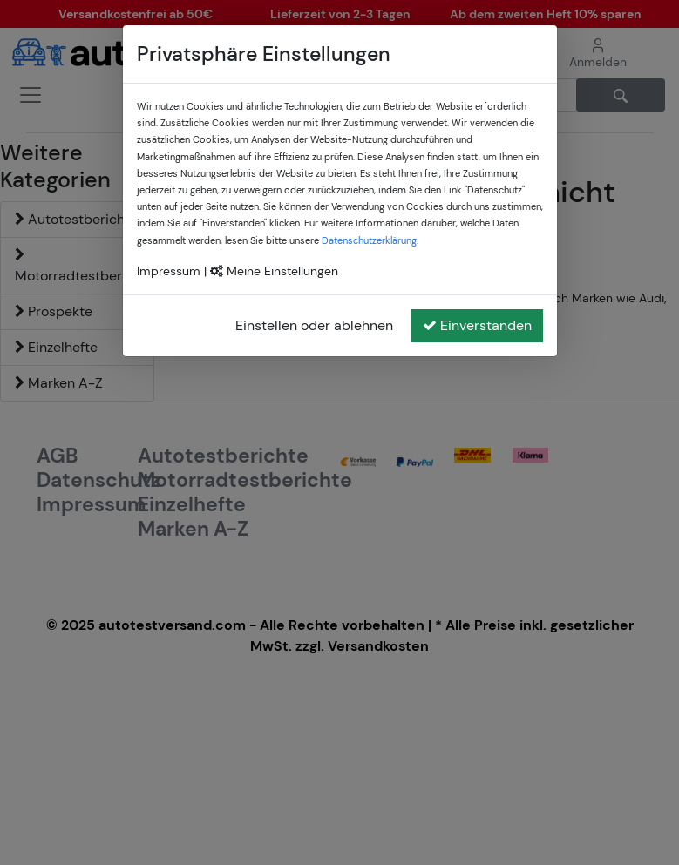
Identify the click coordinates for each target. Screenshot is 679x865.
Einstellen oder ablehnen (314, 325)
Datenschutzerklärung (369, 240)
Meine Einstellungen (274, 271)
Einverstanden (477, 325)
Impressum (168, 271)
